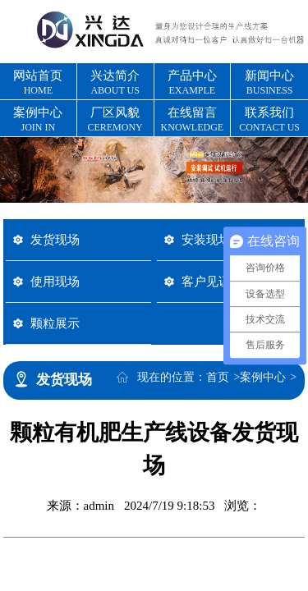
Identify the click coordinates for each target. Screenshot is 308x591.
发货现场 (55, 239)
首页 (217, 377)
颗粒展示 (55, 323)
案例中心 (263, 377)
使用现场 (55, 281)
